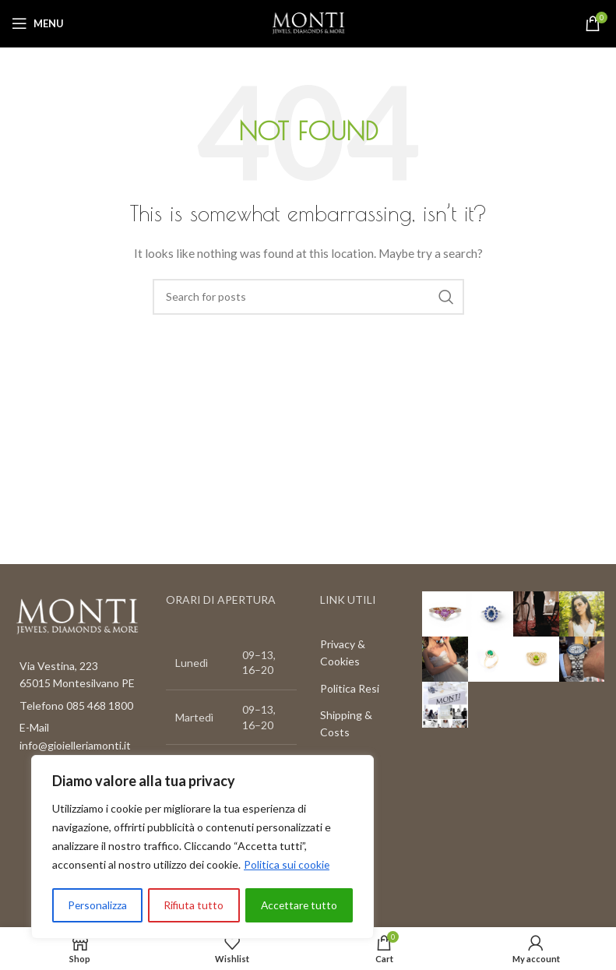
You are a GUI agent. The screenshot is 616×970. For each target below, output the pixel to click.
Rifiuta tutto (193, 905)
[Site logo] (308, 22)
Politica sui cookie (287, 866)
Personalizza (97, 905)
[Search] (308, 297)
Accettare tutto (298, 905)
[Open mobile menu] (38, 23)
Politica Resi (349, 688)
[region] (202, 848)
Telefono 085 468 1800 (76, 705)
